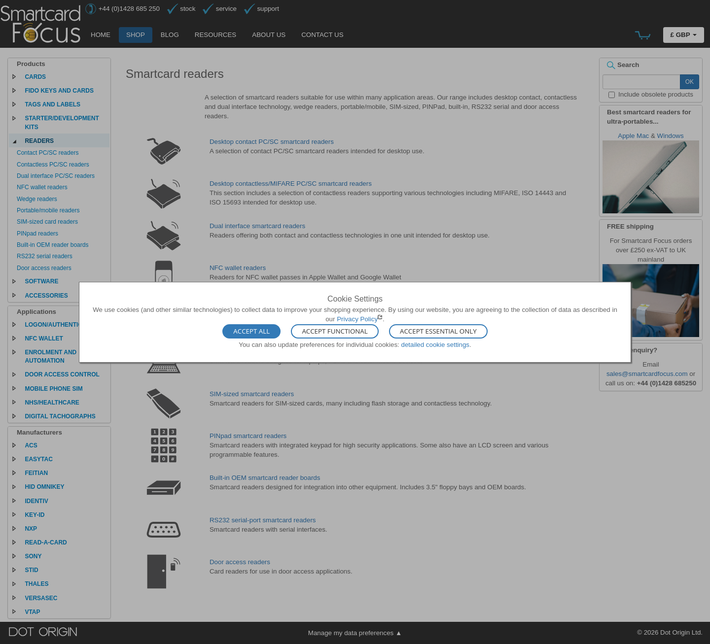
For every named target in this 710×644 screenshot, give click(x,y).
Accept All (251, 331)
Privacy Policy (357, 319)
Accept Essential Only (438, 331)
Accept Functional (334, 331)
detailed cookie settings (435, 344)
